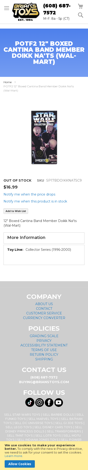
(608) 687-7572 (57, 9)
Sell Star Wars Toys (22, 414)
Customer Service (44, 313)
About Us (44, 304)
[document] (44, 456)
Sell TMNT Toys (20, 435)
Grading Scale (44, 336)
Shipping (44, 359)
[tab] (44, 238)
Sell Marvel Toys (43, 419)
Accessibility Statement (44, 345)
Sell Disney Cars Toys (53, 427)
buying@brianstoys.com (44, 382)
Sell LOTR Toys (48, 435)
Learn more (13, 456)
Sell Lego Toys (19, 427)
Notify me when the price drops (29, 194)
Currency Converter (44, 318)
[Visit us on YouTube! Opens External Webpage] (58, 402)
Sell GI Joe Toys (69, 423)
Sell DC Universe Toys (33, 423)
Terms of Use (44, 350)
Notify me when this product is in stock (35, 201)
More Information (26, 237)
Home (7, 82)
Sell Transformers (64, 431)
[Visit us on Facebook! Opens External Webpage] (49, 402)
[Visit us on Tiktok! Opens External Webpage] (29, 402)
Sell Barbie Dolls (58, 414)
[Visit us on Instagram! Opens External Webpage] (39, 402)
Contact (44, 309)
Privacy (44, 341)
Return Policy (44, 354)
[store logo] (26, 11)
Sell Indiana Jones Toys (38, 439)
